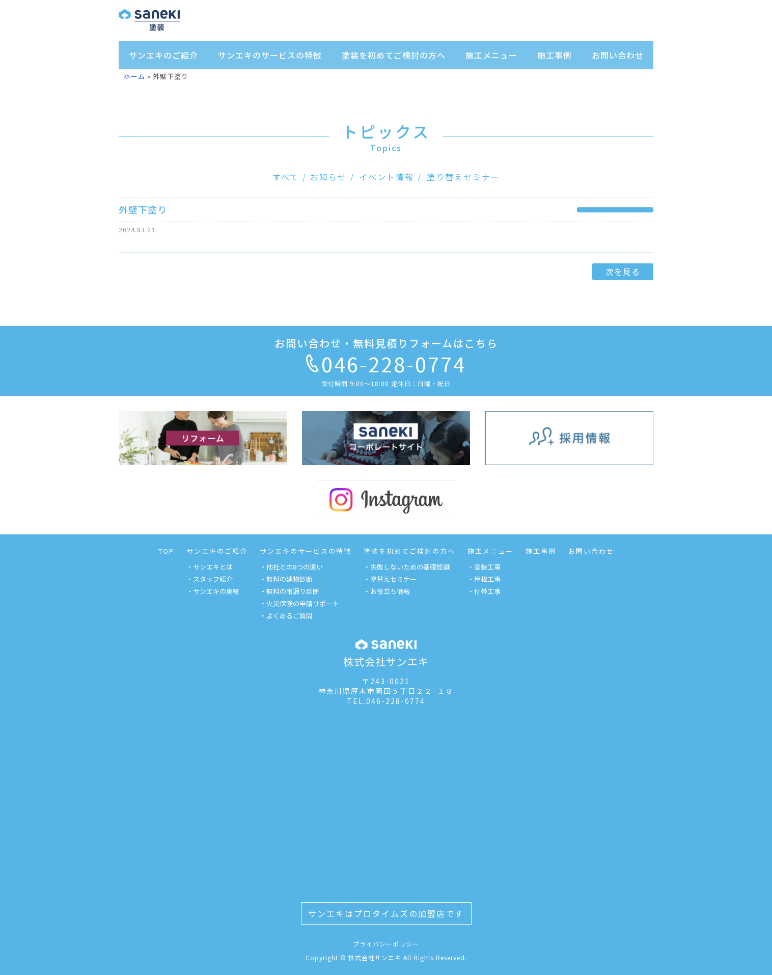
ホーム (134, 76)
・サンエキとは (209, 567)
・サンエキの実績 (212, 591)
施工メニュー (491, 55)
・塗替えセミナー (390, 579)
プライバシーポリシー (386, 943)
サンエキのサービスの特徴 (270, 55)
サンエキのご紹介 (163, 55)
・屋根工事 (484, 579)
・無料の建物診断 (286, 579)
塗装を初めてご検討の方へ (394, 55)
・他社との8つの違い (291, 567)
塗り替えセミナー (463, 177)
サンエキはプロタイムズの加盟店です (386, 913)
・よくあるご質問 (286, 615)
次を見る (622, 271)
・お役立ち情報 (387, 591)
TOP (166, 551)
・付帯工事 (484, 591)
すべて (285, 177)
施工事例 (554, 55)
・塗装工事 (484, 567)
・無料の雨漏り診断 (289, 591)
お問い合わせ (618, 55)
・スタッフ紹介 (209, 579)
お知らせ (328, 177)
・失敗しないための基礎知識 (407, 567)
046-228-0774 (386, 363)
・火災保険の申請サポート (299, 603)
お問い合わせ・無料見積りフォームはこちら (386, 343)
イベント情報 (386, 177)
